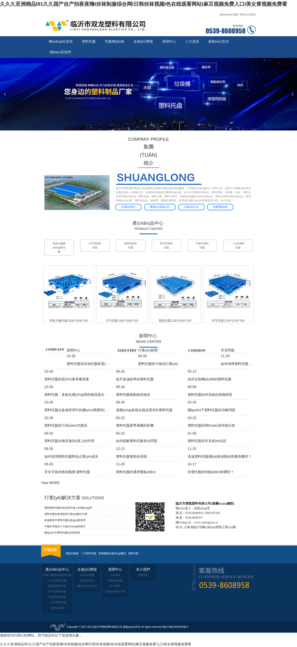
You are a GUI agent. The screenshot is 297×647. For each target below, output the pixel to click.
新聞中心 (169, 41)
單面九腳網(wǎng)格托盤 (59, 247)
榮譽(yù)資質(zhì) (160, 206)
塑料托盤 (89, 41)
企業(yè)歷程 (87, 575)
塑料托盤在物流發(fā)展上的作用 (69, 441)
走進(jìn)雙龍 (143, 41)
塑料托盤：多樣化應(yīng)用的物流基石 (74, 394)
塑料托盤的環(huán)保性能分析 (211, 425)
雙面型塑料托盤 (130, 245)
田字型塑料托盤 (166, 245)
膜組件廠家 (72, 553)
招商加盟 (143, 575)
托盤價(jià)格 (114, 41)
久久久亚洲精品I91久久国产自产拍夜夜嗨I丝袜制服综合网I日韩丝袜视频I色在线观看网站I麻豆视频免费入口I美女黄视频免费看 (143, 4)
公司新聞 (115, 575)
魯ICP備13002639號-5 (175, 626)
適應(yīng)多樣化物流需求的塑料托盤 (144, 410)
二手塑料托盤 (88, 553)
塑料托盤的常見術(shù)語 (207, 441)
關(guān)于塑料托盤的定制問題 (62, 532)
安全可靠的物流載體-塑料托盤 (67, 472)
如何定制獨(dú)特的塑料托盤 (209, 379)
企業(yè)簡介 (128, 206)
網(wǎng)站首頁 (61, 41)
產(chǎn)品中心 (148, 223)
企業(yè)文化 (191, 206)
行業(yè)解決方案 (115, 591)
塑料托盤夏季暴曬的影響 (135, 425)
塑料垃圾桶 (57, 608)
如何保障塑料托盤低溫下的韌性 (237, 364)
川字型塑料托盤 (94, 245)
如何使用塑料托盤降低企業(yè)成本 (71, 456)
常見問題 (228, 350)
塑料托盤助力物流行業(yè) (158, 364)
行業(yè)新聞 (148, 350)
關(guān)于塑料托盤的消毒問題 (211, 410)
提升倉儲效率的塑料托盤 (135, 379)
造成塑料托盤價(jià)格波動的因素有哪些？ (220, 456)
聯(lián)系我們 (248, 14)
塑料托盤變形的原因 (131, 456)
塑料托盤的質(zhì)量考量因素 (66, 379)
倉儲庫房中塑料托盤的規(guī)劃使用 (65, 520)
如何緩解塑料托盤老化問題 (136, 441)
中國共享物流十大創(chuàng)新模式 (64, 526)
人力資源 (192, 41)
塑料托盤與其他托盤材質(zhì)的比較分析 (88, 364)
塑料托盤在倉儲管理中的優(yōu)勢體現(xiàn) (77, 410)
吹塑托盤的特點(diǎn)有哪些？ (211, 472)
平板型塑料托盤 (202, 245)
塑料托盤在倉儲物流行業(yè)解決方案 (65, 514)
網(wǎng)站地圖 (229, 14)
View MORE (50, 483)
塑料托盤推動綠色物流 (133, 394)
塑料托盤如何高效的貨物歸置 (210, 394)
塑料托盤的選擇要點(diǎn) (136, 472)
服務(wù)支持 (218, 41)
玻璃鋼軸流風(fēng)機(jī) (112, 553)
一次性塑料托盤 (238, 245)
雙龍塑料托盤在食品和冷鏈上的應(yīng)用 (68, 507)
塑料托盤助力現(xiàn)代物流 (65, 425)
